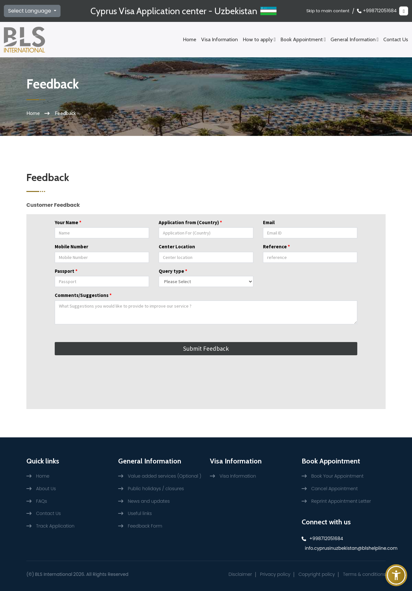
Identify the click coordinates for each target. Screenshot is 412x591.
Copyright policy (316, 574)
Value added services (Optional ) (164, 476)
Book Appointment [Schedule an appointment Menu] (303, 39)
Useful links (140, 513)
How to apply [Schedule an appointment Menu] (259, 39)
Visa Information (219, 39)
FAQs (41, 501)
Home (189, 39)
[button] (396, 575)
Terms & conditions (364, 574)
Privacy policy (275, 574)
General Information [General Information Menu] (355, 39)
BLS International (53, 574)
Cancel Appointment (334, 488)
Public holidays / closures (156, 488)
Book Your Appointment (337, 476)
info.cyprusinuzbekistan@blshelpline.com (345, 548)
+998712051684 (377, 10)
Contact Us (395, 39)
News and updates (149, 501)
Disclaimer (240, 574)
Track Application (55, 526)
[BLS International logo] (24, 39)
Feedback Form (145, 526)
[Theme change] (403, 10)
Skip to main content (328, 11)
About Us (46, 488)
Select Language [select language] (30, 10)
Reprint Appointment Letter (341, 501)
